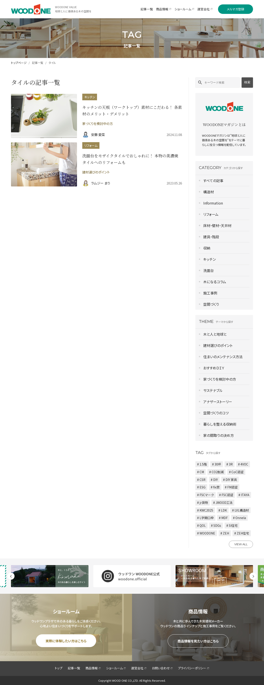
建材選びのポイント (218, 345)
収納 (206, 248)
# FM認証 (231, 487)
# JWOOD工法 (223, 502)
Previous (11, 576)
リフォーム (210, 214)
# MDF (223, 518)
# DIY (214, 479)
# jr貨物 (202, 502)
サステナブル (213, 390)
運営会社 (139, 668)
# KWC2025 (205, 510)
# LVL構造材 (240, 510)
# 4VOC (243, 464)
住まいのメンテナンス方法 (223, 356)
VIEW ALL (241, 544)
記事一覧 (37, 63)
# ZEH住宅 (241, 533)
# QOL (201, 525)
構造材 (208, 191)
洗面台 (208, 270)
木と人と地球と (215, 334)
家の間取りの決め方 (218, 435)
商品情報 (93, 668)
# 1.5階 (202, 464)
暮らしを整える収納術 (219, 424)
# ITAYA (243, 495)
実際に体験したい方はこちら (66, 640)
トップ (58, 668)
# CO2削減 (216, 472)
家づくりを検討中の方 (219, 379)
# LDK (222, 510)
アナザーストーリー (217, 401)
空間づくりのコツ (216, 412)
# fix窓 (215, 487)
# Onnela (239, 518)
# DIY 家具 (230, 479)
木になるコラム (214, 281)
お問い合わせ (162, 668)
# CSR (201, 479)
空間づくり (211, 304)
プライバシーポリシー (193, 668)
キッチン (209, 259)
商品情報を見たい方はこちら (198, 641)
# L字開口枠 (205, 518)
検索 (247, 82)
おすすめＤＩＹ (213, 367)
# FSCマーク (205, 495)
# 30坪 (216, 464)
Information (213, 203)
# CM (200, 472)
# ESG (201, 487)
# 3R (229, 464)
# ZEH (224, 533)
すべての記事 (213, 180)
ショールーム (116, 668)
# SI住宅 (232, 525)
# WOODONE (206, 533)
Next (253, 576)
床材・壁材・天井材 (217, 225)
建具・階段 (211, 236)
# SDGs (216, 525)
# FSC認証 (226, 495)
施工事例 (210, 293)
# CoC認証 (236, 472)
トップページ (19, 63)
